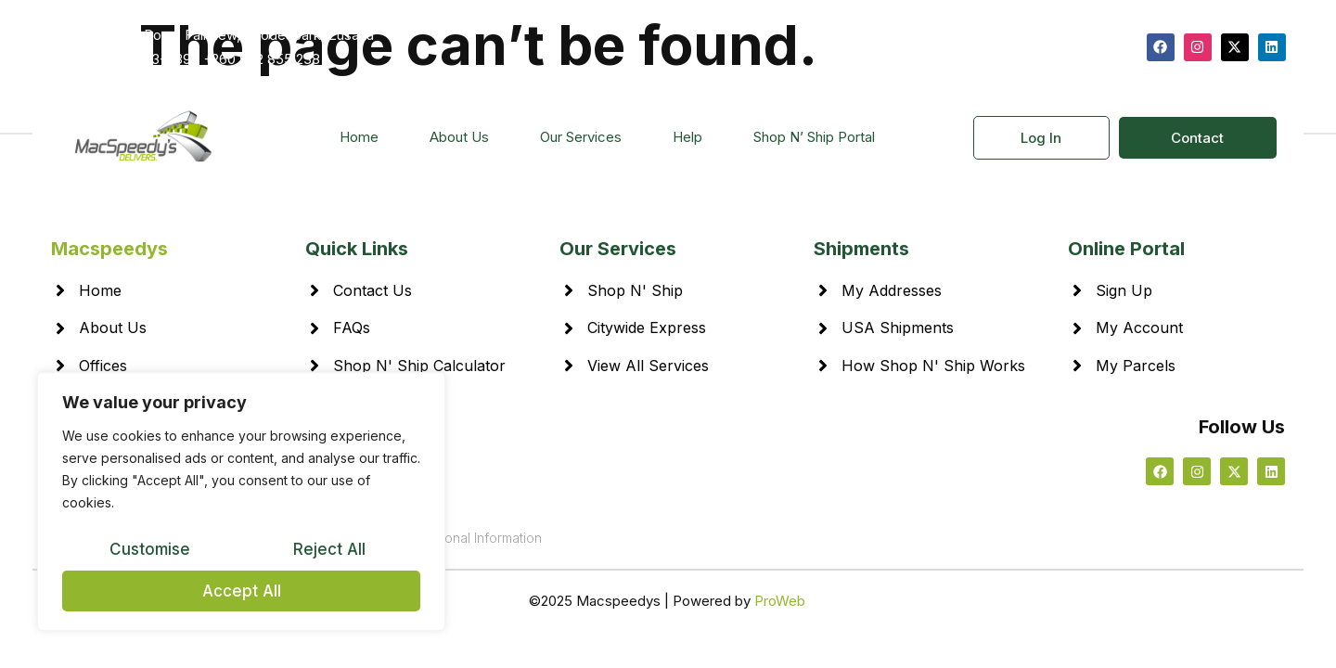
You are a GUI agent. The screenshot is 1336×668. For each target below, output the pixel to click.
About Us (459, 137)
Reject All (329, 550)
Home (359, 137)
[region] (241, 502)
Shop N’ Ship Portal (814, 137)
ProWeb (779, 601)
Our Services (581, 137)
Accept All (241, 591)
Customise (149, 550)
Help (687, 137)
